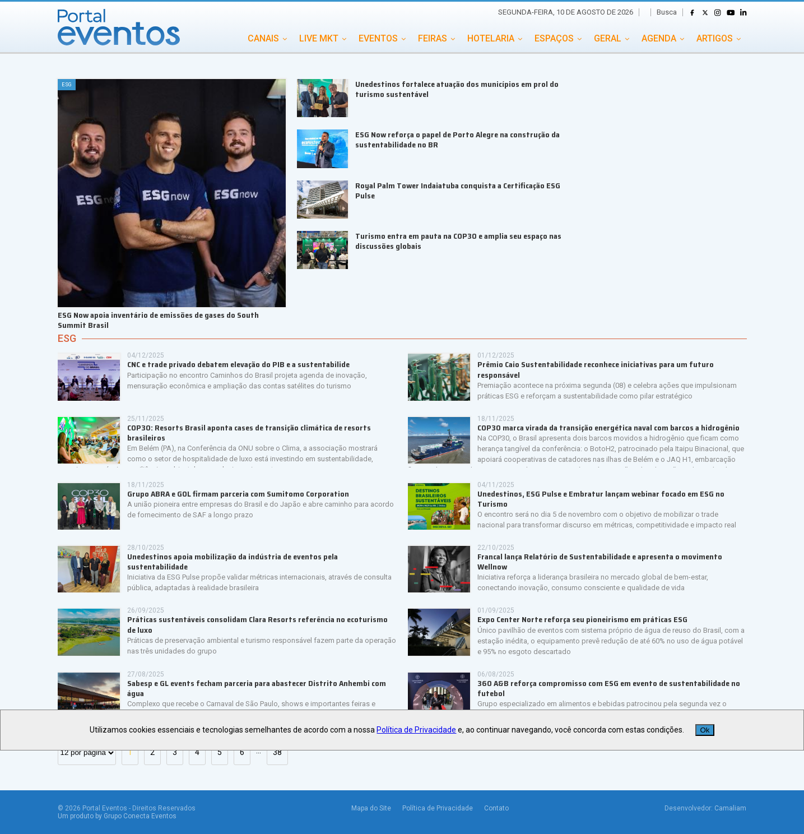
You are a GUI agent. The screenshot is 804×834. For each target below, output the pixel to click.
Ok (704, 730)
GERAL (607, 38)
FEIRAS (432, 38)
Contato (496, 808)
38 (277, 752)
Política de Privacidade (437, 808)
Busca (667, 12)
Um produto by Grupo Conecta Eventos (117, 816)
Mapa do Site (371, 808)
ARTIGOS (714, 38)
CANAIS (263, 38)
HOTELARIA (490, 38)
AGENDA (659, 38)
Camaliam (730, 808)
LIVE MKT (318, 38)
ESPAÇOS (554, 38)
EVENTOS (378, 38)
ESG (67, 338)
